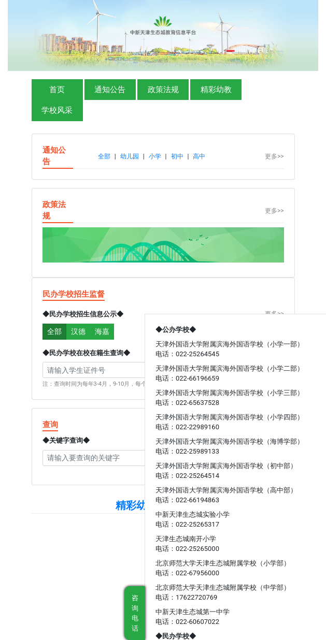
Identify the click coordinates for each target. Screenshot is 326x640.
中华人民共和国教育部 (63, 577)
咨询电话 (135, 613)
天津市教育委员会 (124, 577)
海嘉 (102, 331)
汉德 (78, 331)
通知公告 (109, 89)
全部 (54, 331)
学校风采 (57, 110)
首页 (57, 89)
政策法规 (163, 89)
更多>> (274, 156)
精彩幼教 (216, 89)
